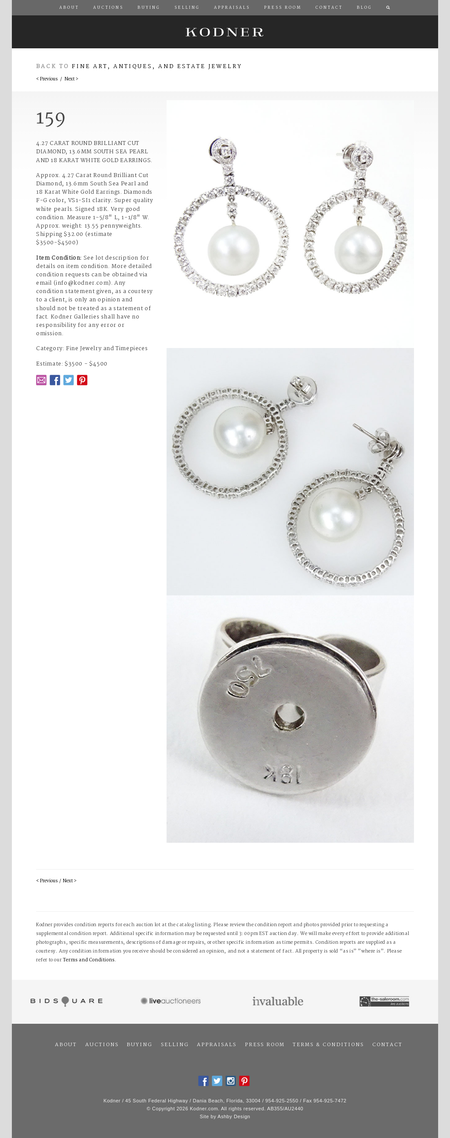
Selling (175, 1045)
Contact (387, 1045)
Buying (139, 1045)
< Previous (47, 79)
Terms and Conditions (89, 960)
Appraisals (216, 1045)
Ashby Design (234, 1116)
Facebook (55, 380)
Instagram (230, 1081)
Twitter (68, 380)
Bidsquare (65, 1002)
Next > (71, 79)
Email (41, 380)
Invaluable (278, 1002)
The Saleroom (385, 1002)
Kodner (225, 31)
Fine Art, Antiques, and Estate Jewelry (157, 66)
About (66, 1045)
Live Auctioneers (172, 1002)
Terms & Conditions (328, 1045)
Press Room (265, 1045)
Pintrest (82, 380)
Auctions (102, 1045)
